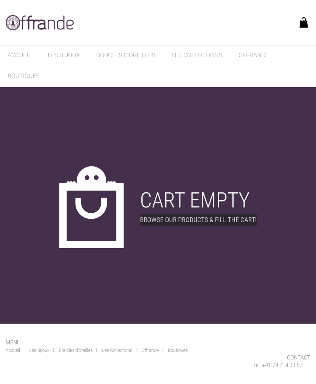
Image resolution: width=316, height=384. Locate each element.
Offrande (254, 55)
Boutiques (24, 76)
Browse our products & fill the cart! (198, 220)
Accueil (19, 55)
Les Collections (197, 55)
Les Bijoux (64, 55)
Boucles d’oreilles (125, 55)
